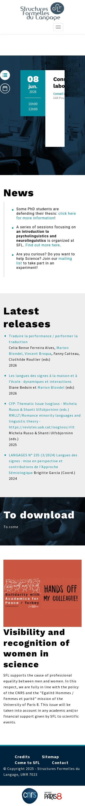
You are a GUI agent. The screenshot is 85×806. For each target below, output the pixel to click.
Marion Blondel (51, 387)
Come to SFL (27, 762)
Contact (60, 762)
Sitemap (50, 756)
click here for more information (46, 215)
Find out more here (42, 245)
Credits (22, 756)
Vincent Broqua (38, 353)
